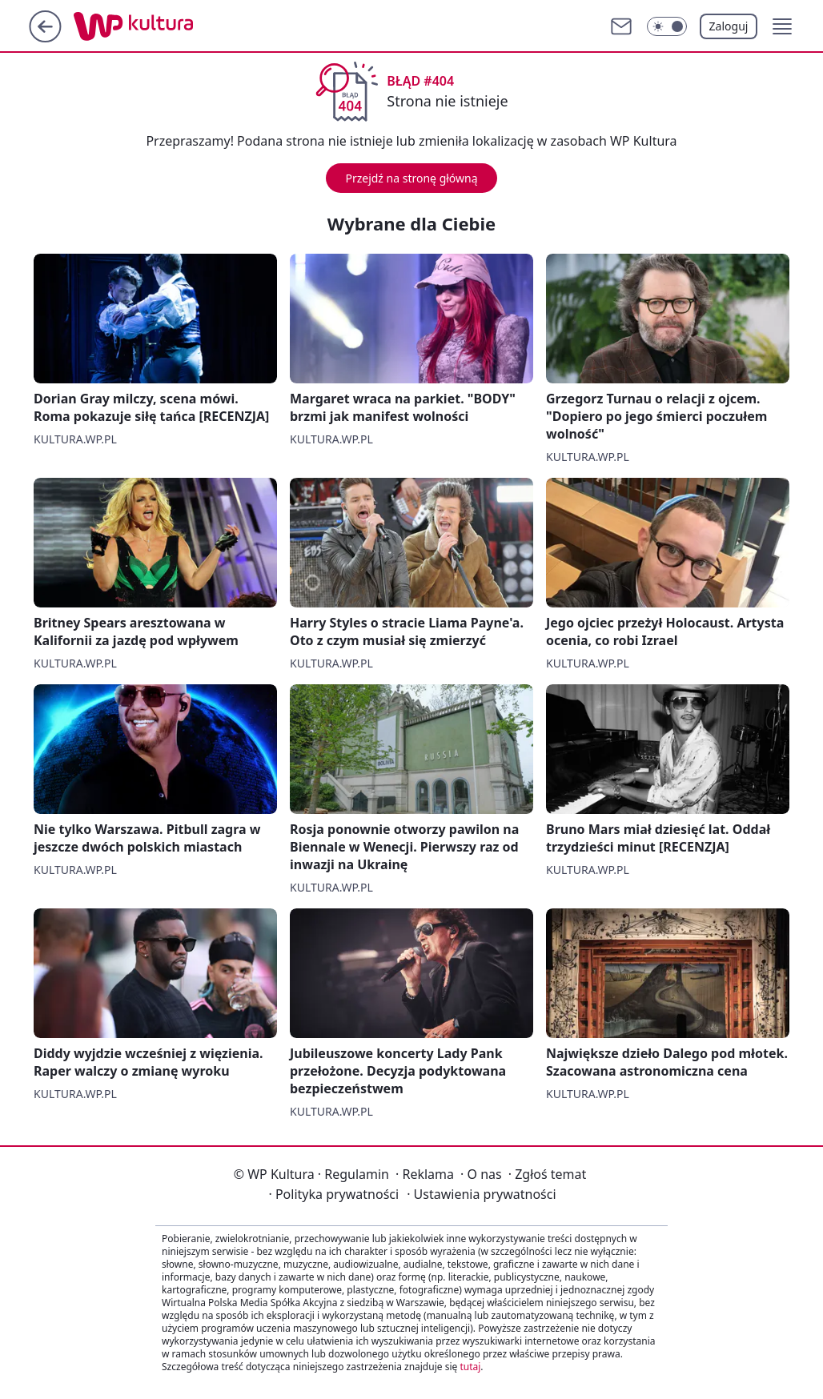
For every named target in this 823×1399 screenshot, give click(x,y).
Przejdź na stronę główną (411, 178)
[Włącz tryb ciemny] (667, 26)
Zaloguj (729, 26)
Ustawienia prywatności (481, 1194)
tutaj (470, 1366)
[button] (782, 26)
